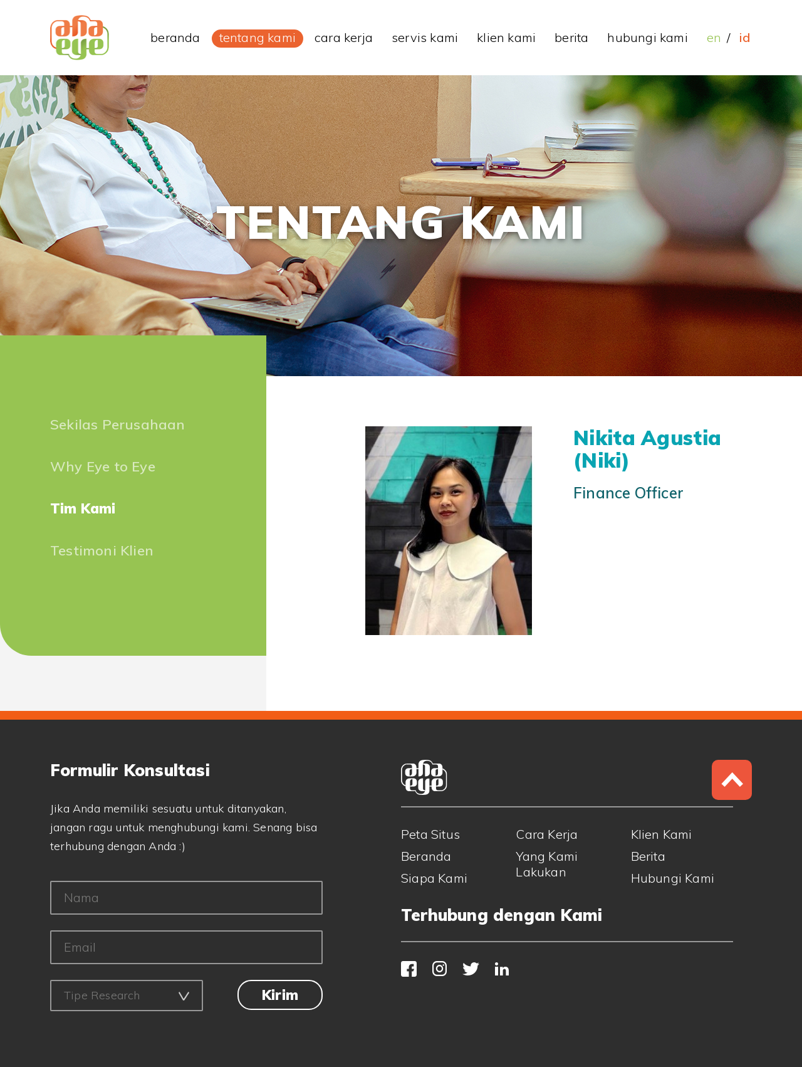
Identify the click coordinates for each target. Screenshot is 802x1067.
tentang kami (257, 37)
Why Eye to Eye (102, 466)
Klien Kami (661, 834)
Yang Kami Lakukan (547, 864)
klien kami (506, 37)
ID (744, 37)
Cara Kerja (547, 834)
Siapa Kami (434, 878)
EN (714, 37)
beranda (175, 37)
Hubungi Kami (672, 878)
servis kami (425, 37)
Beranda (426, 856)
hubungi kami (647, 37)
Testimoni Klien (102, 550)
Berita (648, 856)
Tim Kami (83, 508)
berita (571, 37)
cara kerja (344, 37)
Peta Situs (430, 834)
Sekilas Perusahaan (117, 424)
